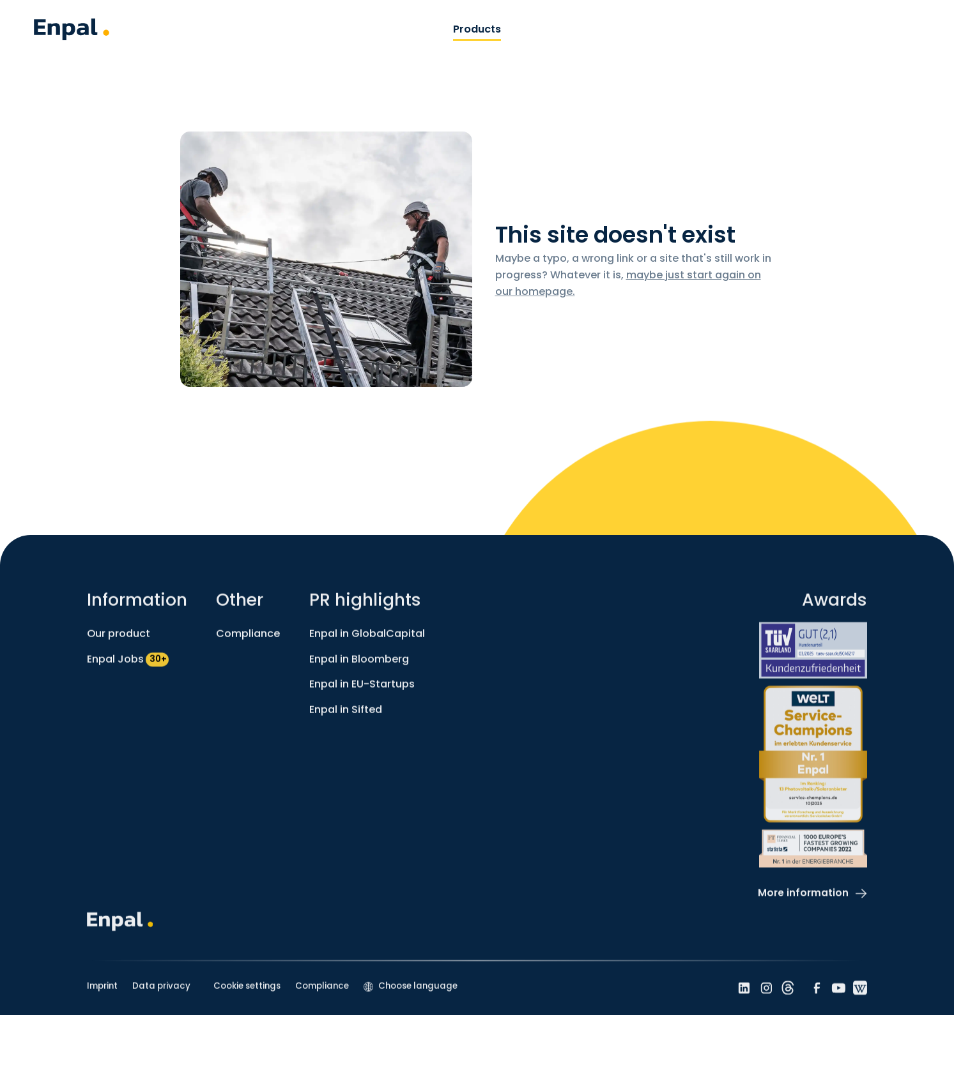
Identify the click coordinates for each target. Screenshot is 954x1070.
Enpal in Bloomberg (359, 665)
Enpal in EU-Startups (362, 691)
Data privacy (161, 993)
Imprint (102, 993)
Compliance (248, 640)
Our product (118, 640)
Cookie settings (247, 993)
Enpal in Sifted (345, 716)
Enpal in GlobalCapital (367, 640)
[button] (411, 993)
